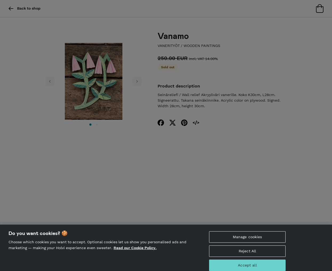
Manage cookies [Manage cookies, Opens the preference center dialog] (247, 240)
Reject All (247, 254)
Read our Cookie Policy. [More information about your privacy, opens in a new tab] (135, 251)
